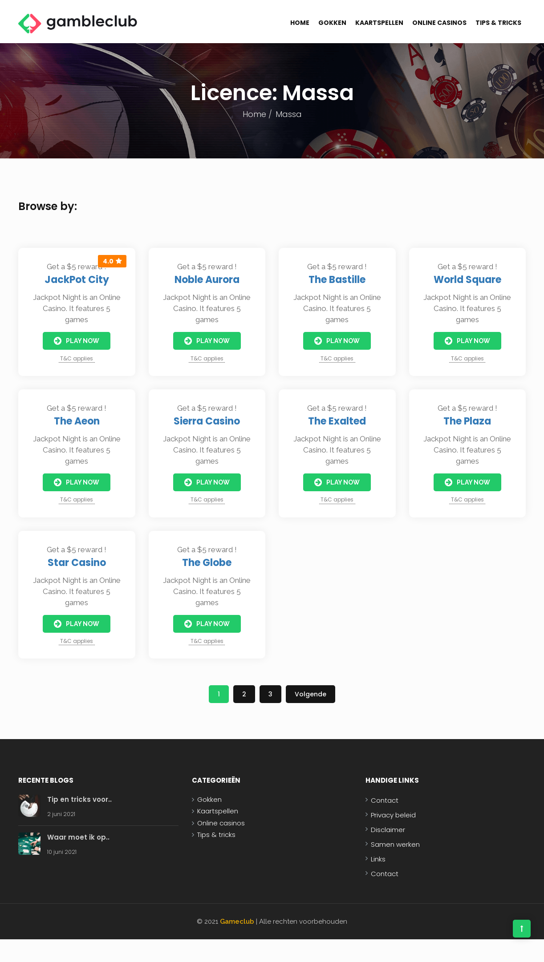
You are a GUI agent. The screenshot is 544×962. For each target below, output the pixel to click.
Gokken (332, 22)
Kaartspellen (379, 22)
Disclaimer (388, 829)
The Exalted (337, 421)
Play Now (76, 340)
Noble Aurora (207, 280)
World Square (467, 280)
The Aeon (77, 421)
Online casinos (439, 22)
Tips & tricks (498, 22)
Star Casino (77, 563)
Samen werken (395, 844)
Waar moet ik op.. (78, 837)
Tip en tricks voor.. (79, 799)
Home (299, 22)
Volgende (310, 694)
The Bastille (337, 280)
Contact (384, 800)
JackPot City (77, 280)
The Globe (206, 563)
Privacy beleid (393, 815)
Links (378, 859)
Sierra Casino (207, 421)
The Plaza (467, 421)
